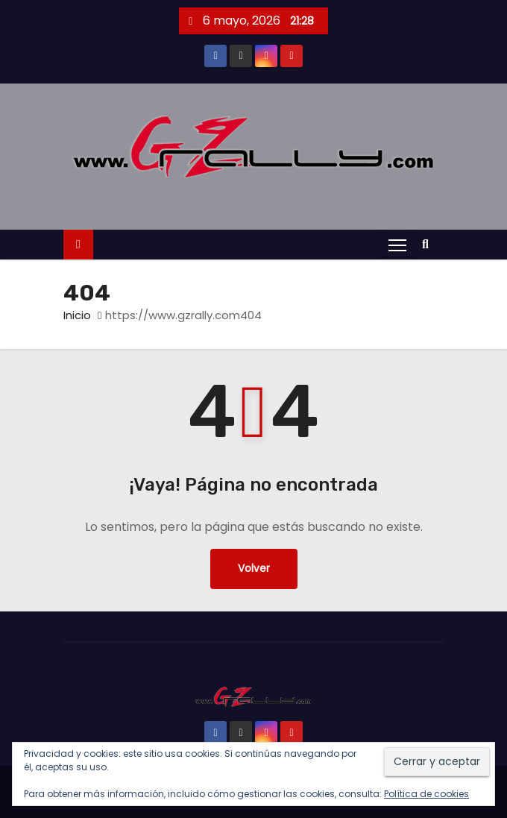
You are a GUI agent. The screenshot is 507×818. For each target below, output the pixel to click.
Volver (254, 568)
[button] (429, 244)
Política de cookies (426, 793)
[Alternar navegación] (397, 245)
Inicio (77, 315)
